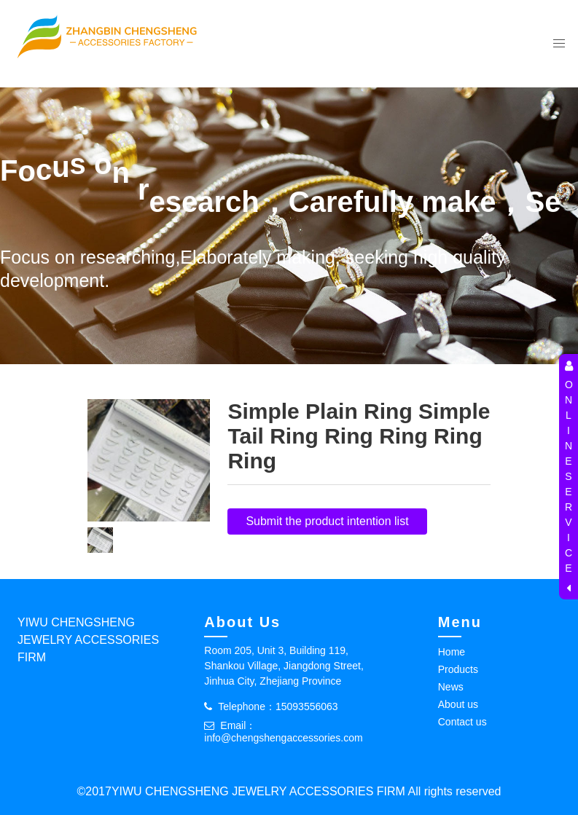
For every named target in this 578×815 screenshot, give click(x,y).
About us (458, 704)
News (451, 687)
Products (458, 669)
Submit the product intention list (327, 521)
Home (451, 652)
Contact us (462, 722)
